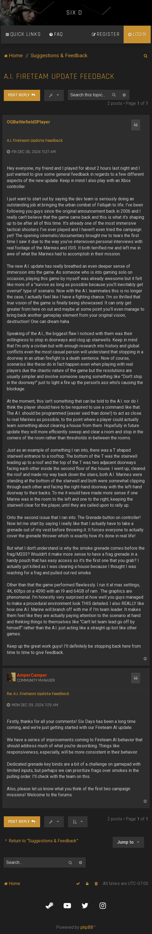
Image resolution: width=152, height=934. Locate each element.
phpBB (87, 927)
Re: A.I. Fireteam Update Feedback (38, 694)
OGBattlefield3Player (28, 122)
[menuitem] (56, 34)
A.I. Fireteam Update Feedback (59, 76)
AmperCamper (32, 675)
